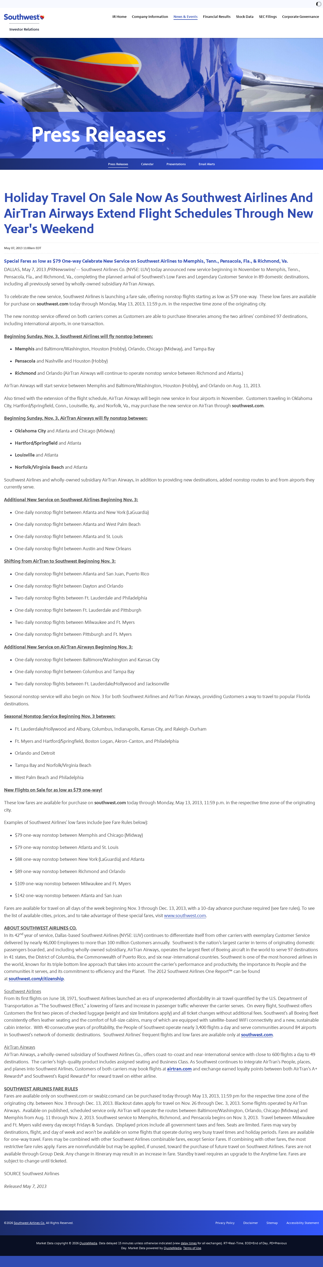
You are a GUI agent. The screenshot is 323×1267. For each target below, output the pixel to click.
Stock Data (245, 17)
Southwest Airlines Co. (29, 1234)
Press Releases (118, 167)
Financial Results (217, 17)
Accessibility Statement (303, 1234)
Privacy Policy (225, 1234)
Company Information (150, 17)
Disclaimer (250, 1234)
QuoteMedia (88, 1254)
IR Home (119, 17)
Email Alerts (207, 167)
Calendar (147, 167)
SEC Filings (268, 17)
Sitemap (272, 1234)
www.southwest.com (188, 924)
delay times (189, 1254)
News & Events (186, 17)
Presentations (176, 167)
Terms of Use (192, 1259)
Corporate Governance (300, 17)
